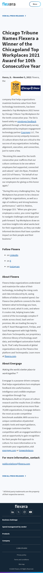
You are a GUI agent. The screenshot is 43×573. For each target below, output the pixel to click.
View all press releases (13, 16)
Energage (25, 132)
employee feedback (26, 121)
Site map (22, 564)
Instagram (15, 266)
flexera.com (10, 356)
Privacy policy (21, 555)
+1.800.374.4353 (21, 548)
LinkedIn (14, 255)
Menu (35, 4)
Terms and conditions (21, 560)
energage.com (9, 450)
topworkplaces (26, 450)
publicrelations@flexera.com (16, 463)
